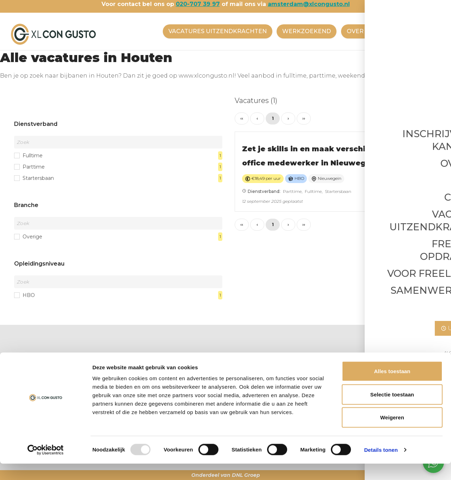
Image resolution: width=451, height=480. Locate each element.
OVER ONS (361, 31)
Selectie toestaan (392, 411)
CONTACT (408, 31)
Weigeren (392, 434)
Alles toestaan (392, 387)
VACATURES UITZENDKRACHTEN (214, 31)
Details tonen (380, 466)
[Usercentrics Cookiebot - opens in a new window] (45, 466)
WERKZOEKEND (304, 31)
